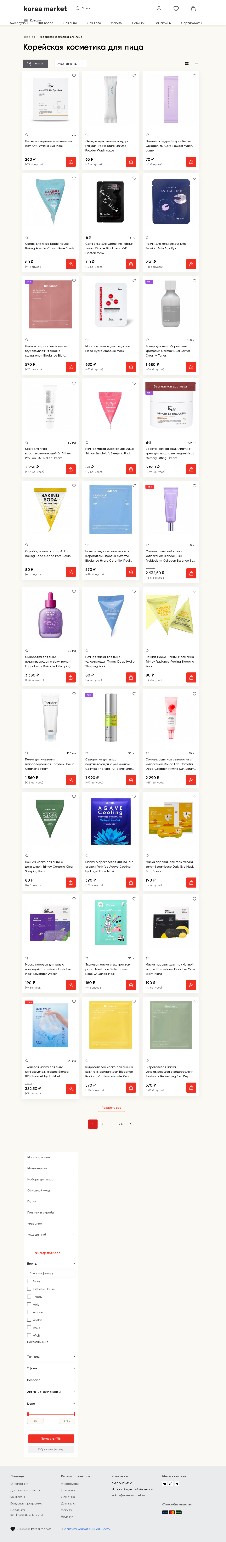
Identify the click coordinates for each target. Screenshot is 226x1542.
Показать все (111, 1107)
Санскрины (163, 23)
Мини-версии (37, 1168)
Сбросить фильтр (51, 1449)
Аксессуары (19, 23)
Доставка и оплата (25, 1490)
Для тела (94, 23)
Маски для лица (39, 1157)
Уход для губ (36, 1234)
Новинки (138, 23)
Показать (48, 1438)
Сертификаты (191, 23)
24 (121, 1124)
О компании (19, 1484)
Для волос (45, 23)
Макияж (116, 23)
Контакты (17, 1497)
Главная (29, 36)
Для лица (70, 23)
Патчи (31, 1201)
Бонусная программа (26, 1503)
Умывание (34, 1223)
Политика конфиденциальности (86, 1529)
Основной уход (38, 1190)
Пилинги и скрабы (40, 1212)
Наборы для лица (40, 1179)
